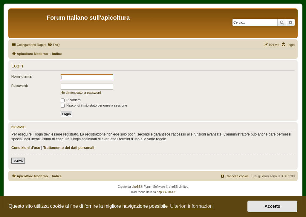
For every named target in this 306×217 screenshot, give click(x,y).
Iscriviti (18, 160)
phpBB (136, 186)
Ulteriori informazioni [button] (192, 206)
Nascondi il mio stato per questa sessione (94, 105)
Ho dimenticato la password (81, 92)
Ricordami (71, 100)
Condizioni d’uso (25, 148)
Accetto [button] (272, 206)
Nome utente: (21, 76)
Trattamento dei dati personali (68, 148)
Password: (19, 85)
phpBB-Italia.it (166, 192)
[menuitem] (53, 44)
